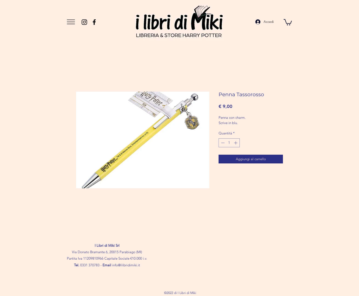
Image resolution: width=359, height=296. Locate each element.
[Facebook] (94, 22)
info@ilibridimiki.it (126, 265)
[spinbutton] (229, 143)
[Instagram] (84, 22)
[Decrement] (222, 143)
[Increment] (236, 143)
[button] (71, 22)
